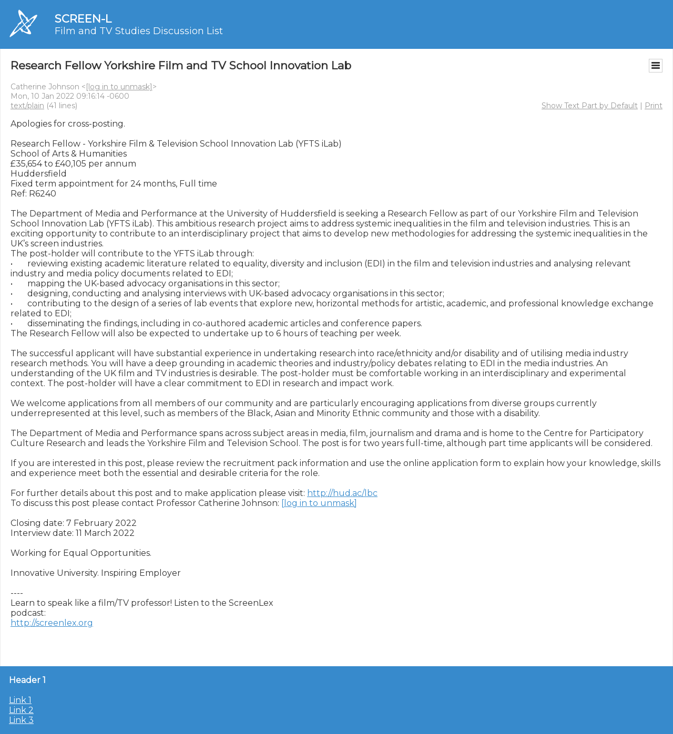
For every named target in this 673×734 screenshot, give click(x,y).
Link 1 (20, 700)
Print (653, 105)
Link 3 (21, 720)
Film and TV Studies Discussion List (139, 31)
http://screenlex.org (52, 623)
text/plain (27, 105)
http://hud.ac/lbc (342, 493)
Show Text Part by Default (590, 105)
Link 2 (21, 710)
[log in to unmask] (119, 86)
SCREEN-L (83, 18)
